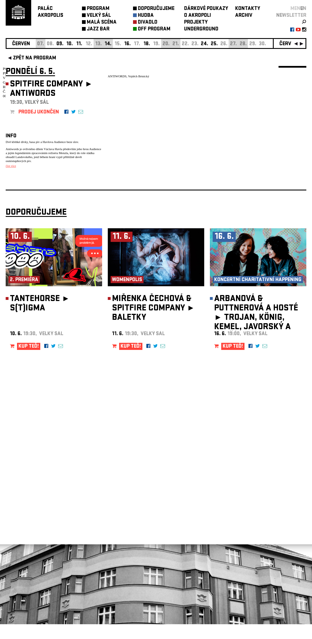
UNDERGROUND (201, 29)
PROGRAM (98, 9)
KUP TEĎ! (28, 361)
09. (60, 44)
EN (303, 9)
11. (79, 44)
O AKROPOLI (197, 16)
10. (69, 44)
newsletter (291, 16)
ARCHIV (243, 16)
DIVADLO (147, 22)
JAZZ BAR (98, 29)
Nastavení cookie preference (28, 562)
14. (108, 44)
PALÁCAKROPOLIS (50, 12)
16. (127, 44)
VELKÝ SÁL (99, 16)
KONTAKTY (247, 9)
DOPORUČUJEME (156, 9)
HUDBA (146, 16)
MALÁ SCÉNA (102, 22)
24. (204, 44)
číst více (11, 165)
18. (147, 44)
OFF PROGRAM (154, 29)
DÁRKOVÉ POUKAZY (206, 9)
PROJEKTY (196, 22)
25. (214, 44)
